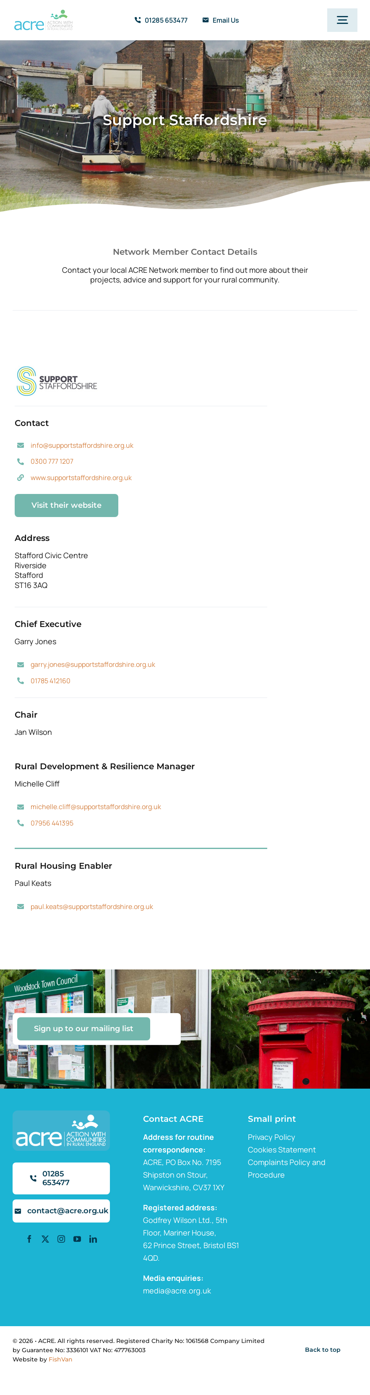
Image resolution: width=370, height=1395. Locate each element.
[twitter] (45, 1239)
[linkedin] (93, 1239)
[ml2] (43, 13)
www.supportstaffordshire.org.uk (81, 477)
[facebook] (29, 1239)
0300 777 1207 (52, 461)
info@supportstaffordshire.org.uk (82, 445)
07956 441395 (52, 823)
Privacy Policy (271, 1137)
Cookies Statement (282, 1149)
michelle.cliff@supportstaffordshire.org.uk (96, 806)
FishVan (61, 1359)
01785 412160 (50, 680)
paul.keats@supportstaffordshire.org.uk (92, 906)
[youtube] (77, 1239)
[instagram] (61, 1239)
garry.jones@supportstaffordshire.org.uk (93, 664)
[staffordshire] (57, 369)
